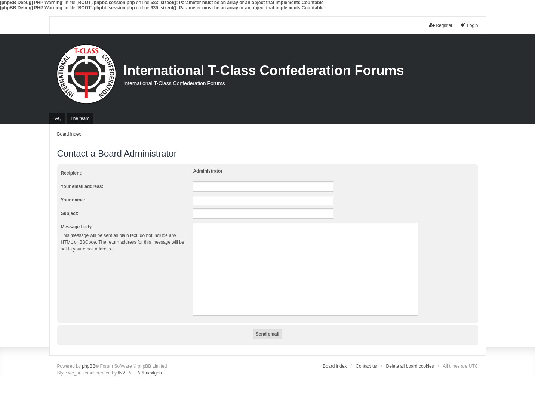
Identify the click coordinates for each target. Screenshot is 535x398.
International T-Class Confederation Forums (264, 70)
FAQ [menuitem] (57, 118)
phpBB (88, 366)
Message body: (77, 226)
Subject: (70, 213)
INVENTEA (129, 373)
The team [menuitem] (80, 118)
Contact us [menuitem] (366, 366)
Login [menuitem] (469, 25)
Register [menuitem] (440, 25)
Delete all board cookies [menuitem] (410, 366)
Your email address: (82, 186)
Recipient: (72, 173)
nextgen (154, 373)
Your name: (73, 200)
